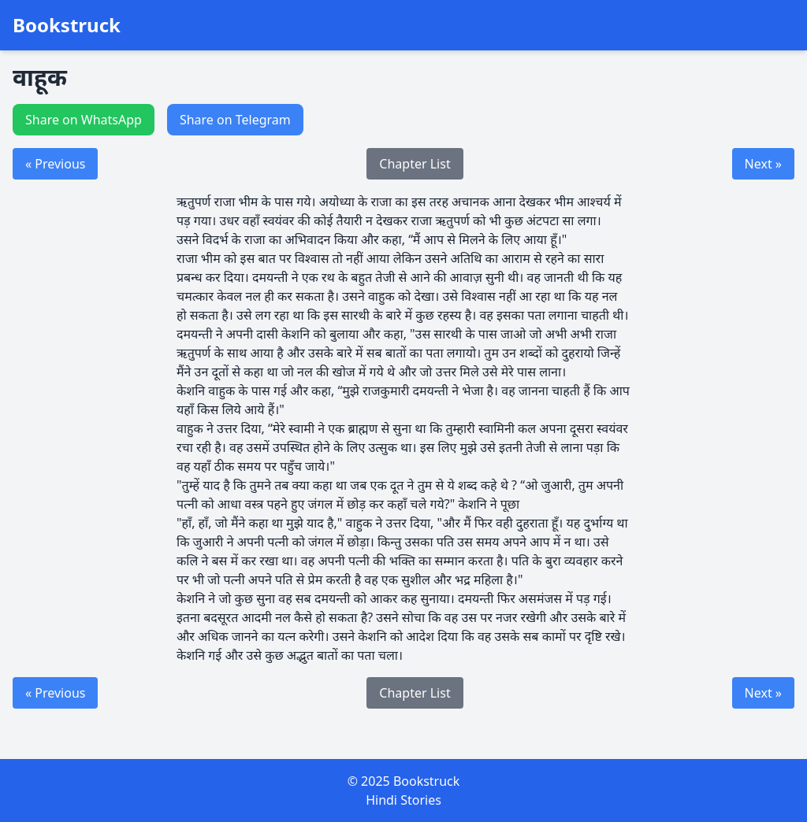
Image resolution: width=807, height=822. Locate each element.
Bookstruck (67, 25)
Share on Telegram (235, 119)
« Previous (55, 163)
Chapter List (414, 163)
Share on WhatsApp (83, 119)
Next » (763, 163)
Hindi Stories (403, 800)
